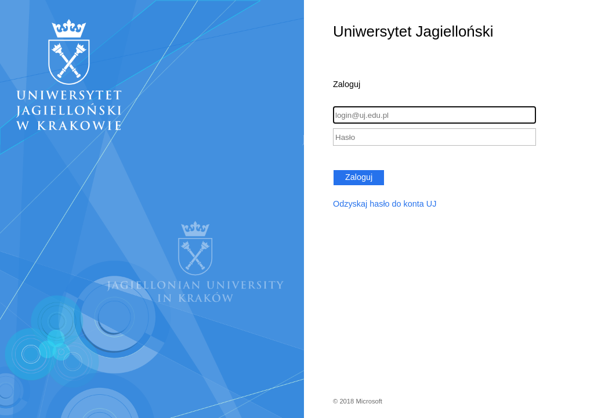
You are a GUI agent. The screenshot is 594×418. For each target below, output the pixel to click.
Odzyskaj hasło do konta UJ (384, 203)
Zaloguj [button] (358, 177)
